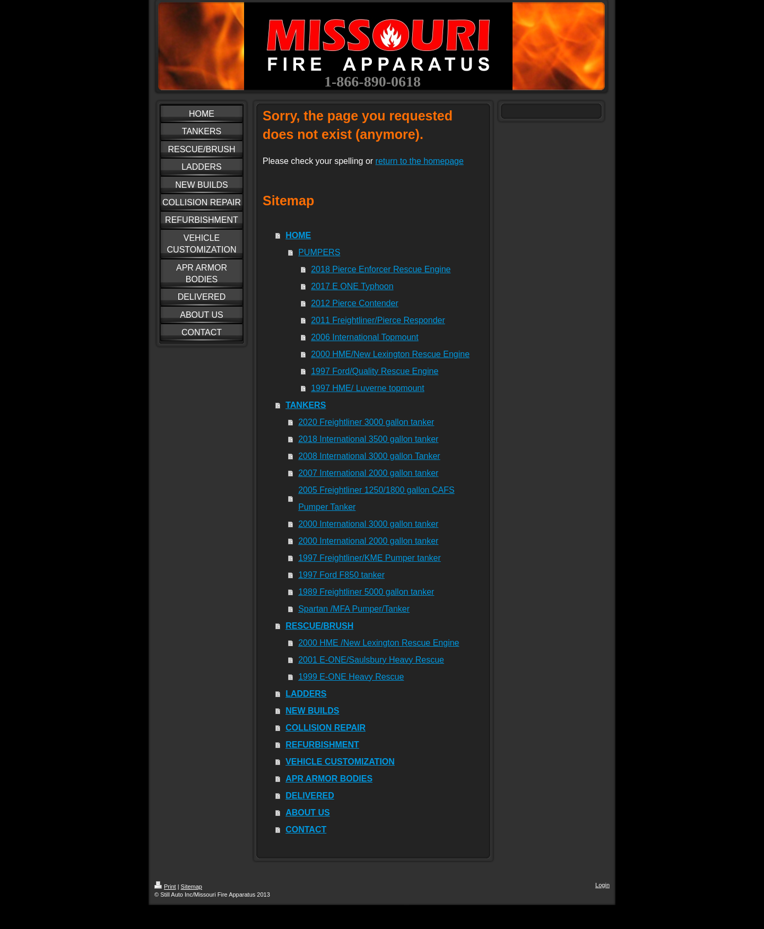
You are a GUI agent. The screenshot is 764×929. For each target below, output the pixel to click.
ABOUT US (307, 812)
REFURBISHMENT (322, 744)
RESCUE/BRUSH (319, 625)
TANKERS (305, 405)
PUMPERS (319, 252)
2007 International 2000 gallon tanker (368, 472)
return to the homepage (420, 161)
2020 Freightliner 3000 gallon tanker (366, 422)
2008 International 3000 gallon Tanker (369, 456)
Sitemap (191, 886)
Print (165, 886)
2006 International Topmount (365, 337)
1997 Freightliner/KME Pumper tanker (369, 557)
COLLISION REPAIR (325, 727)
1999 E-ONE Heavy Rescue (351, 676)
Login (602, 885)
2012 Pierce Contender (354, 303)
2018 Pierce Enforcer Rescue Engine (380, 269)
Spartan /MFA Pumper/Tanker (354, 608)
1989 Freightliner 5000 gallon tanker (366, 591)
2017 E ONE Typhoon (352, 286)
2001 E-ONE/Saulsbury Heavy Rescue (371, 659)
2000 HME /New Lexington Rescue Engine (378, 642)
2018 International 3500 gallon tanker (368, 439)
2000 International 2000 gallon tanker (368, 540)
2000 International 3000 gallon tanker (368, 523)
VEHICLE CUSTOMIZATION (340, 761)
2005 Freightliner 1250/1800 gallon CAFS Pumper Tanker (376, 498)
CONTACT (305, 829)
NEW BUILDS (312, 710)
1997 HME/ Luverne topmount (367, 388)
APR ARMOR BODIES (328, 778)
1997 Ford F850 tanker (341, 574)
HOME (298, 235)
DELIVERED (309, 795)
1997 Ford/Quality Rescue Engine (374, 371)
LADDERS (305, 693)
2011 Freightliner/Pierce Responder (378, 320)
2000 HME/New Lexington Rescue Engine (390, 354)
